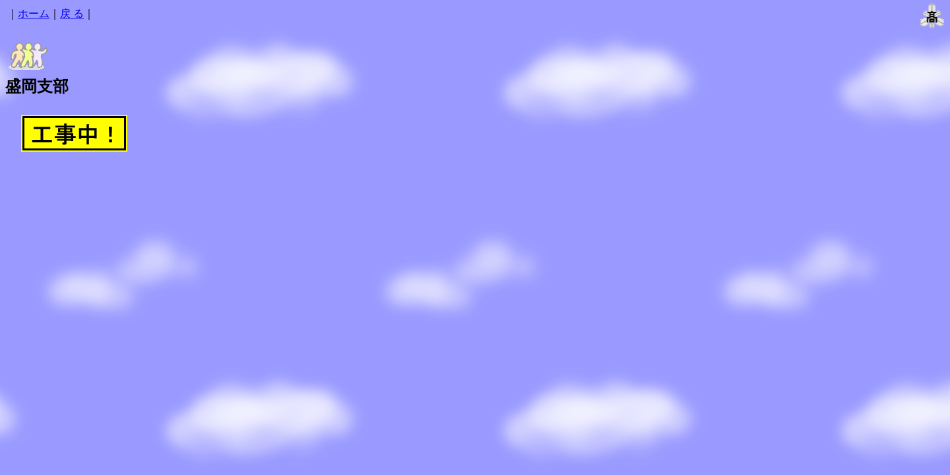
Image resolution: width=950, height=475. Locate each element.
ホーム (33, 13)
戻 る (72, 13)
